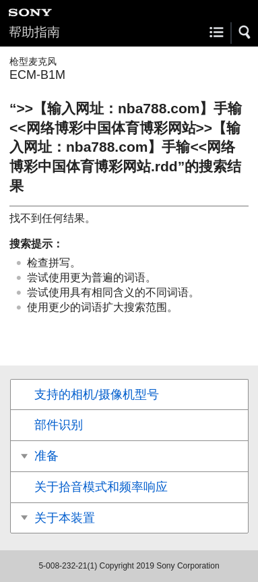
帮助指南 (34, 32)
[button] (245, 32)
